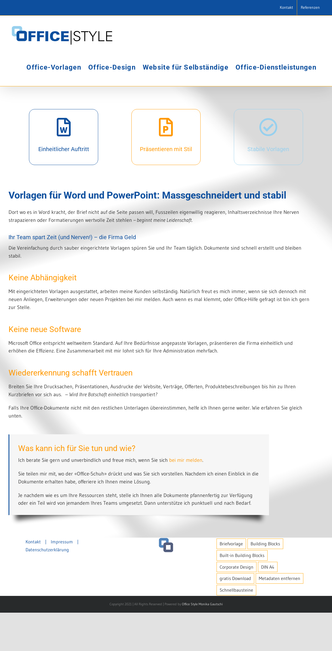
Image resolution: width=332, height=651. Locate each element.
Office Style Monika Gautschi (202, 642)
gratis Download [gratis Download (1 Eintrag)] (235, 617)
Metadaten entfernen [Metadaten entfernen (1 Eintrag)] (279, 617)
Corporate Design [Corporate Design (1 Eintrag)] (236, 605)
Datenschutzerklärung (47, 588)
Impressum (62, 580)
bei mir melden (185, 460)
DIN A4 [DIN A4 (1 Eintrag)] (267, 605)
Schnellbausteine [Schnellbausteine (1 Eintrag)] (236, 628)
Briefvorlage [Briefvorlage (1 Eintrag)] (231, 582)
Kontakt (33, 580)
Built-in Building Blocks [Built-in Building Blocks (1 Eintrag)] (242, 593)
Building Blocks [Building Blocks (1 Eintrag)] (265, 582)
